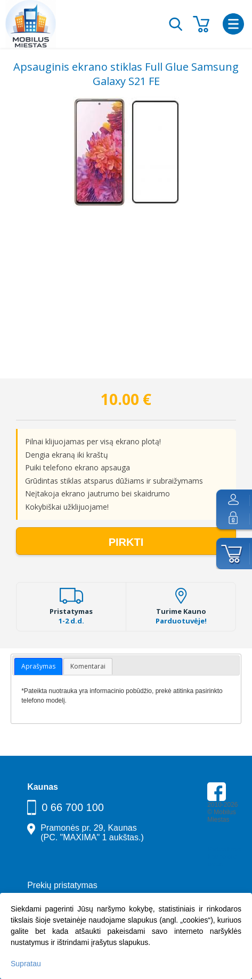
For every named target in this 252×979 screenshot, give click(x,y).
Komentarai (87, 666)
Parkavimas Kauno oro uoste (224, 857)
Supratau (26, 963)
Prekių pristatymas (62, 885)
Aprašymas (38, 666)
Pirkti (126, 542)
